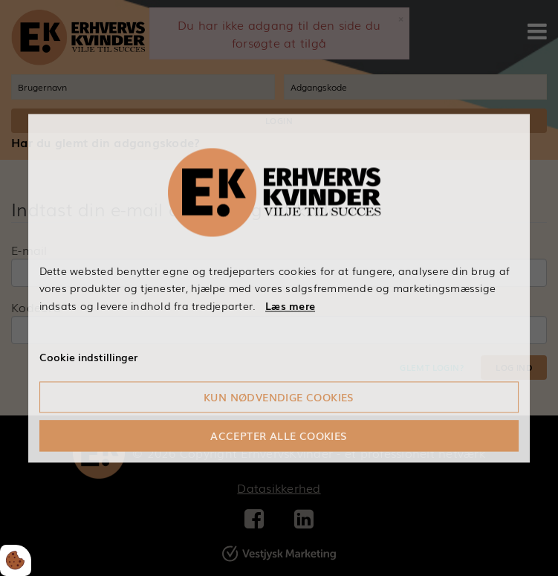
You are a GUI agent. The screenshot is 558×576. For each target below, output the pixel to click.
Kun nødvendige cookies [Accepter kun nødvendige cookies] (279, 396)
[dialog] (279, 288)
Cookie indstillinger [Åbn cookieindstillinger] (88, 356)
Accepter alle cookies (278, 435)
